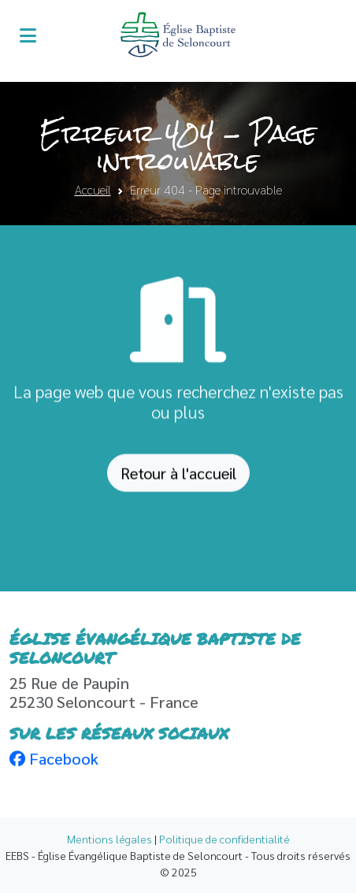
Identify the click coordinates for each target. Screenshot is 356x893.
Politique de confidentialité (224, 839)
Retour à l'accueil (178, 477)
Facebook (53, 758)
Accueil (93, 189)
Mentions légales (109, 839)
